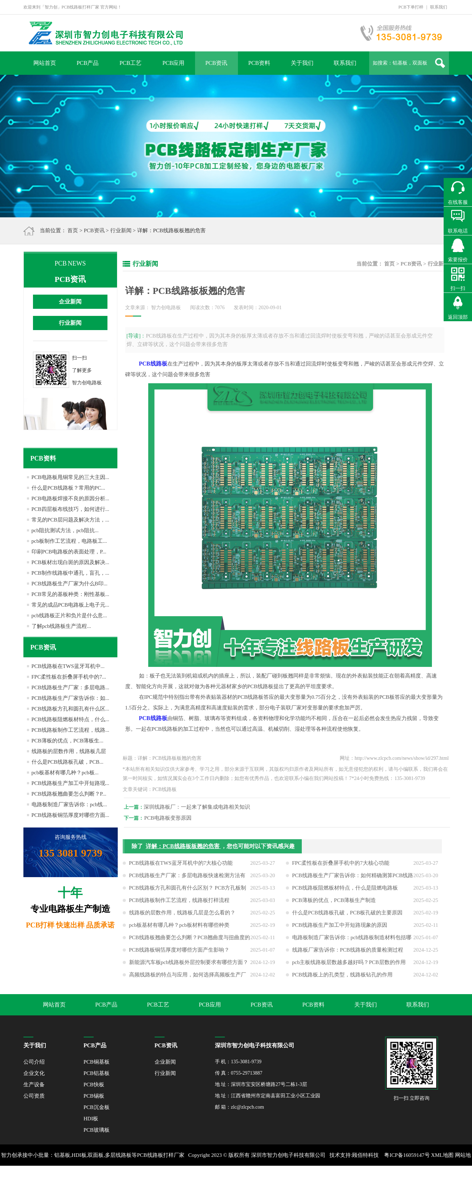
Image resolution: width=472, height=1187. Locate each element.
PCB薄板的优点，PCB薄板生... (68, 740)
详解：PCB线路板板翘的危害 (183, 850)
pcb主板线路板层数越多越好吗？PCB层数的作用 (349, 966)
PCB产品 (88, 63)
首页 (72, 230)
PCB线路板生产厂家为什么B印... (70, 583)
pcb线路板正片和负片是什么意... (69, 615)
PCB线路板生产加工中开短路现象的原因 (339, 929)
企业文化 (34, 1073)
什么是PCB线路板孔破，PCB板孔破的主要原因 (347, 917)
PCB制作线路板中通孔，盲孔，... (71, 573)
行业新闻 (121, 230)
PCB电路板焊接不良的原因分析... (71, 498)
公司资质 (34, 1096)
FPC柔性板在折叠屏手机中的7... (69, 677)
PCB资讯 (216, 63)
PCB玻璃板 (97, 1130)
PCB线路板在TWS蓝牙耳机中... (68, 666)
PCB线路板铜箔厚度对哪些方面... (71, 815)
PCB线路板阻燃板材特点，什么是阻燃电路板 (345, 892)
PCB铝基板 (97, 1073)
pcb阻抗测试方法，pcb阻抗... (65, 530)
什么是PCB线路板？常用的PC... (68, 488)
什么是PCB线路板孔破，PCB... (68, 762)
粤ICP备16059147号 (406, 1155)
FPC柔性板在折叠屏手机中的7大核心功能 (340, 867)
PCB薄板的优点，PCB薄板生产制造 (334, 904)
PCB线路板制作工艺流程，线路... (71, 730)
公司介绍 (34, 1062)
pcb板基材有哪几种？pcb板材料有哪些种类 (179, 929)
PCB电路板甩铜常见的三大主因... (71, 477)
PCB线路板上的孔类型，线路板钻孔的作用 (342, 979)
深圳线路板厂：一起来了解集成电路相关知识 (201, 807)
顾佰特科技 (365, 1155)
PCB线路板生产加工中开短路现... (71, 783)
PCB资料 (259, 63)
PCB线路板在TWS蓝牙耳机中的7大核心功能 (181, 867)
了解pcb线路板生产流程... (61, 626)
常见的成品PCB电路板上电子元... (71, 605)
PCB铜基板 (97, 1062)
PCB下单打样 (410, 7)
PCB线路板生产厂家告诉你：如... (71, 698)
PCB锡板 (94, 1096)
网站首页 (44, 63)
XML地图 (442, 1155)
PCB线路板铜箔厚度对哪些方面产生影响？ (179, 954)
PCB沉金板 (97, 1107)
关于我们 (302, 63)
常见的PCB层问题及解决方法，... (71, 520)
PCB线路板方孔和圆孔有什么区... (71, 709)
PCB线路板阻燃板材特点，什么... (71, 719)
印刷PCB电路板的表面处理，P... (69, 552)
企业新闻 (70, 302)
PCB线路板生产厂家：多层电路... (71, 687)
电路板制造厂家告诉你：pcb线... (69, 804)
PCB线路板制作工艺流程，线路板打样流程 (179, 904)
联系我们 (438, 7)
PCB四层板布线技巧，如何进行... (71, 509)
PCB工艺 (130, 63)
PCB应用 (173, 63)
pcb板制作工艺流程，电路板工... (69, 541)
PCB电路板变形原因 (171, 818)
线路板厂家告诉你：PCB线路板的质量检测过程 (347, 954)
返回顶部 (458, 317)
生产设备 (34, 1084)
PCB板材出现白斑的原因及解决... (71, 562)
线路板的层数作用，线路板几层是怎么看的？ (182, 917)
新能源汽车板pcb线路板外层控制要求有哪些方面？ (189, 966)
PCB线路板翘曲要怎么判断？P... (69, 794)
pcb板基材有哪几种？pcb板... (65, 772)
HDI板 (91, 1118)
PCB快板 (94, 1084)
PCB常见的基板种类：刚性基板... (71, 594)
